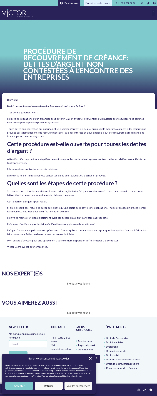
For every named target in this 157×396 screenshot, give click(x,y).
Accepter (19, 385)
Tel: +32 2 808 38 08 (126, 3)
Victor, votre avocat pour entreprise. (27, 246)
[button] (90, 358)
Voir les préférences (78, 385)
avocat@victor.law (61, 348)
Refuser (48, 385)
